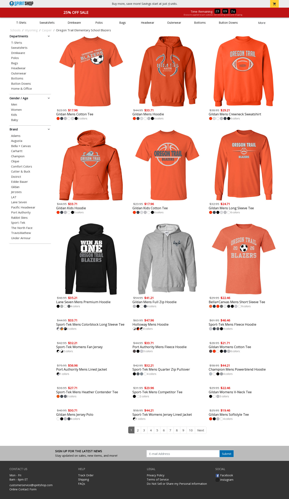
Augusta (16, 140)
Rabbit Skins (19, 217)
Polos (99, 22)
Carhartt (16, 151)
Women (16, 109)
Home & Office (21, 88)
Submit (226, 454)
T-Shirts (21, 22)
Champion (17, 156)
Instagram (224, 480)
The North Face (22, 228)
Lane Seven (19, 202)
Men (14, 104)
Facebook (224, 475)
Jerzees (16, 192)
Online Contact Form (23, 489)
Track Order (86, 475)
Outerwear (174, 22)
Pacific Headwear (23, 207)
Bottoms (200, 22)
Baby (14, 120)
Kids (14, 114)
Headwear (147, 22)
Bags (122, 22)
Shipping (83, 479)
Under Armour (21, 238)
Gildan (15, 187)
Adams (15, 135)
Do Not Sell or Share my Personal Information (177, 484)
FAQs (81, 484)
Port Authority (21, 212)
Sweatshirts (47, 22)
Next (200, 430)
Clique (15, 161)
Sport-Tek (18, 222)
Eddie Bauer (19, 181)
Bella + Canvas (21, 146)
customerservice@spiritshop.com (31, 485)
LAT (13, 197)
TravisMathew (21, 233)
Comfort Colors (21, 166)
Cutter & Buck (20, 171)
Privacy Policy (155, 475)
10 (191, 430)
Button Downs (228, 22)
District (16, 176)
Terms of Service (158, 479)
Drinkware (74, 22)
